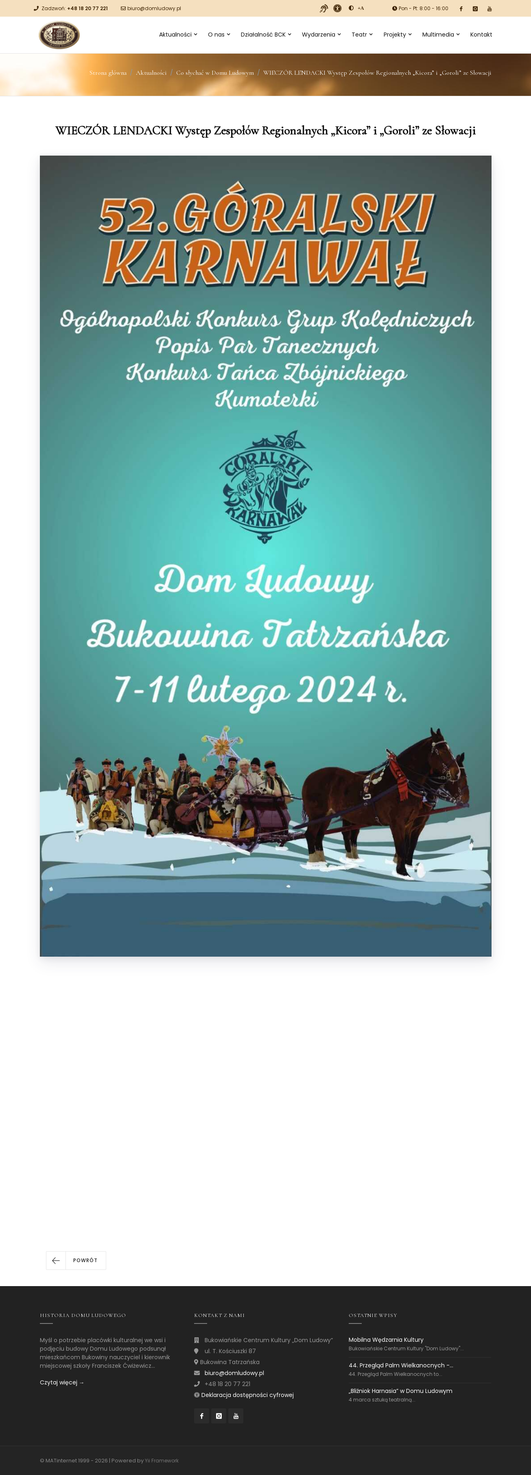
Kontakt (481, 34)
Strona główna (108, 73)
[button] (76, 1260)
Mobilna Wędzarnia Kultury (386, 1340)
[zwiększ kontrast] (351, 8)
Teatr (362, 34)
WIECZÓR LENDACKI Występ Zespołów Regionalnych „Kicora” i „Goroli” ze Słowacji (377, 73)
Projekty (397, 34)
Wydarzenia (321, 34)
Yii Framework (162, 1460)
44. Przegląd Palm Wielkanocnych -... (401, 1365)
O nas (219, 34)
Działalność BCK (266, 34)
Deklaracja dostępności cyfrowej (247, 1395)
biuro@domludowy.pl (154, 8)
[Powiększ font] (360, 8)
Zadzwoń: (75, 8)
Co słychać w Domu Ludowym (215, 73)
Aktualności (178, 34)
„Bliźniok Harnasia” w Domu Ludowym (400, 1391)
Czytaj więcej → (62, 1382)
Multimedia (440, 34)
